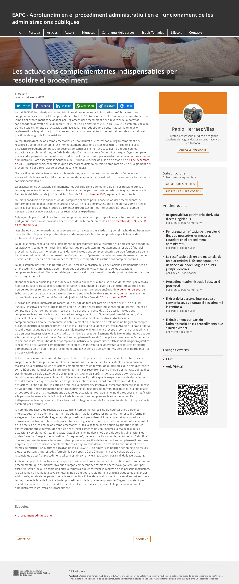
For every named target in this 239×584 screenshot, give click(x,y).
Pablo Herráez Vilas (193, 129)
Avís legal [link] (73, 575)
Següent (142, 539)
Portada (34, 32)
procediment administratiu (35, 515)
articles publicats (193, 149)
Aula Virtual (174, 366)
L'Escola (176, 32)
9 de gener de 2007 (129, 289)
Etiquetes (88, 32)
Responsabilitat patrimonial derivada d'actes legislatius (192, 217)
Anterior (24, 539)
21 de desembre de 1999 (121, 221)
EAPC (170, 359)
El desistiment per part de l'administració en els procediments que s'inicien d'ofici (194, 324)
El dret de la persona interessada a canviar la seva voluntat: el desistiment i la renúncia (194, 303)
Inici (19, 32)
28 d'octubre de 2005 (92, 194)
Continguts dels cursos (118, 32)
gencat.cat (64, 6)
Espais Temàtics (152, 32)
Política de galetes (77, 571)
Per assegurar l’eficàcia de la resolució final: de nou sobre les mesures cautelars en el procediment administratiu (193, 237)
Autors (70, 32)
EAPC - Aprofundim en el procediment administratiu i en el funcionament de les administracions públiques (112, 18)
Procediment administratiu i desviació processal (193, 284)
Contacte (195, 32)
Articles (52, 32)
